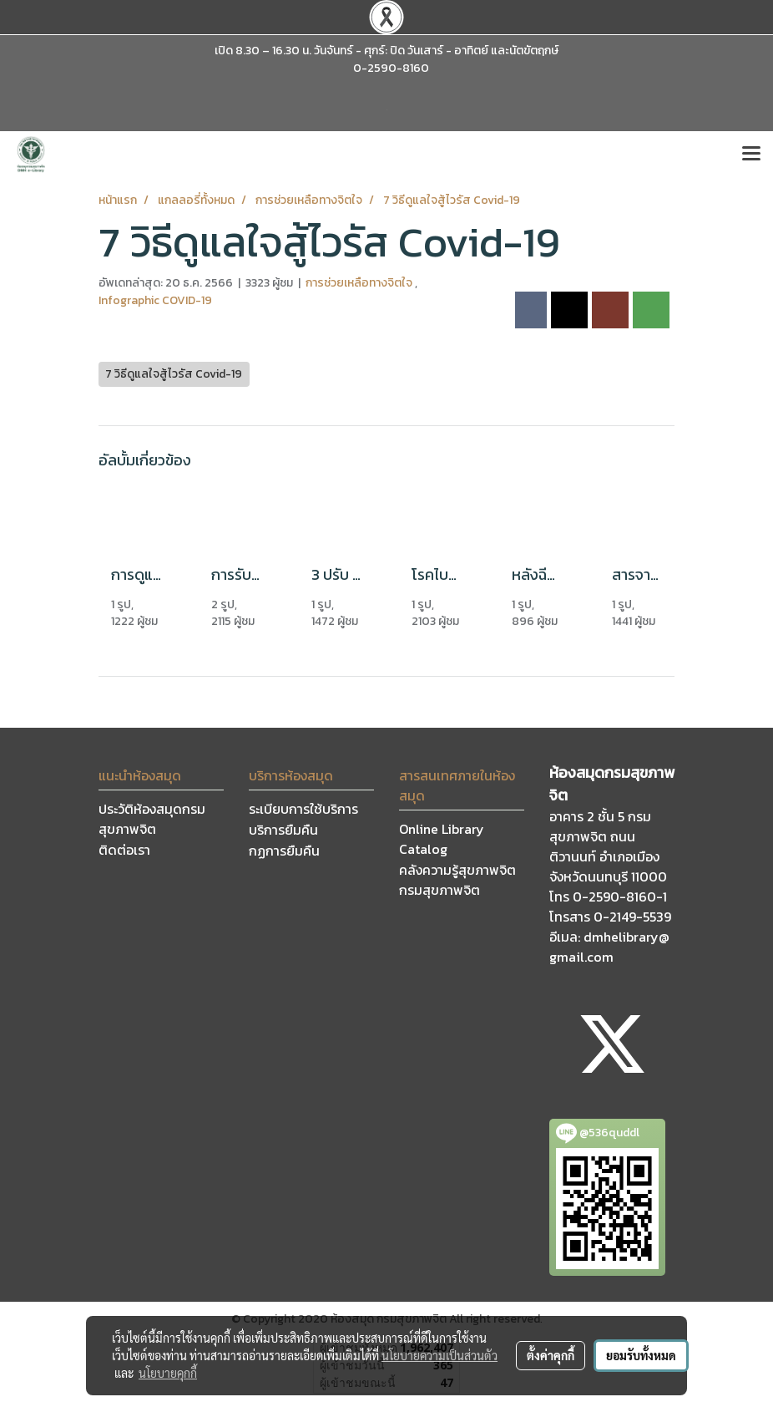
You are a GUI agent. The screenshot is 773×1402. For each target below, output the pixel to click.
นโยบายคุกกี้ (168, 1372)
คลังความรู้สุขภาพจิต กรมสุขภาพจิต (457, 880)
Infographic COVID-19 (155, 300)
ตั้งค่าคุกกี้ (550, 1355)
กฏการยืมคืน (284, 851)
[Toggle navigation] (751, 154)
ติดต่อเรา (124, 850)
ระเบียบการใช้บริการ (303, 809)
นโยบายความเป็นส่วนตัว (439, 1355)
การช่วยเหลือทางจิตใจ (360, 283)
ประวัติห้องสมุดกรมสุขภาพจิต (152, 819)
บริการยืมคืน (283, 830)
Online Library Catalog (441, 839)
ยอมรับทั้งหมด (641, 1355)
